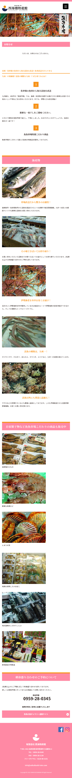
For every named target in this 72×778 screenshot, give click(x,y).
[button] (3, 24)
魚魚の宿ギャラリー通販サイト (36, 714)
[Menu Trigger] (65, 6)
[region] (36, 24)
